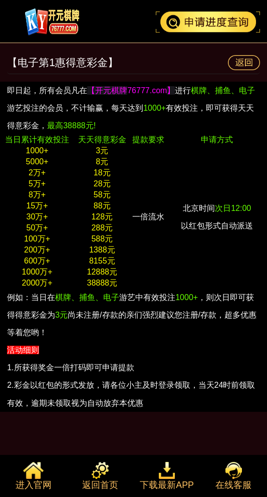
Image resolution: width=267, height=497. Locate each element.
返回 (244, 63)
